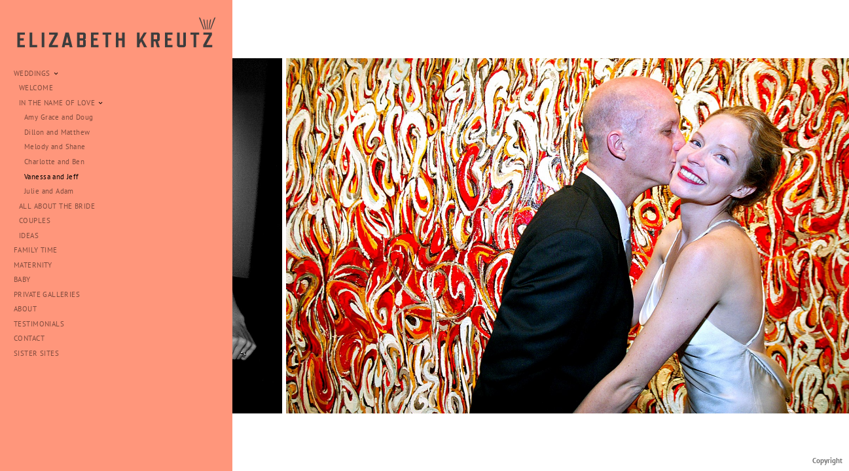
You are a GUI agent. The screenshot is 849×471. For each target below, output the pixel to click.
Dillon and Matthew (57, 132)
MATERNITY (33, 265)
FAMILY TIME (36, 249)
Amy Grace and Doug (59, 117)
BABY (22, 279)
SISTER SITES (36, 353)
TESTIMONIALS (39, 323)
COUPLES (34, 220)
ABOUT (25, 308)
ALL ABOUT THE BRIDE (57, 206)
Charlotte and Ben (54, 161)
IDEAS (33, 235)
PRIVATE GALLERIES (47, 294)
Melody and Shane (55, 146)
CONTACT (29, 338)
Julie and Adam (49, 191)
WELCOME (36, 87)
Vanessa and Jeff (51, 176)
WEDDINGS (37, 73)
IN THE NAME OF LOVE (62, 102)
